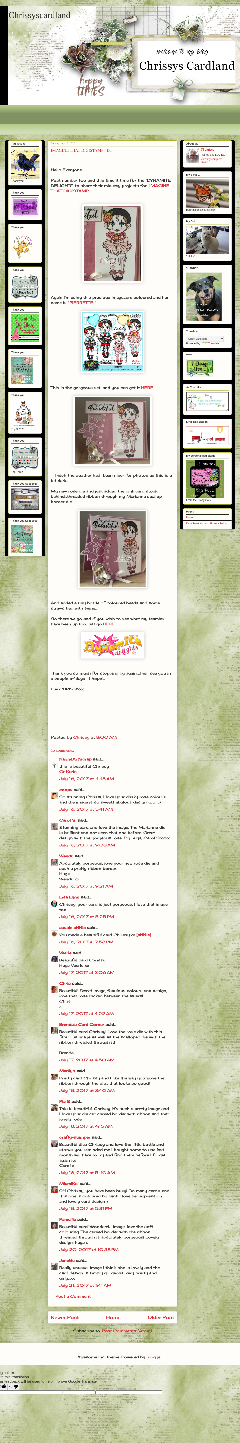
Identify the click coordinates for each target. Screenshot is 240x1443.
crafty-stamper (74, 1137)
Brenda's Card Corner (81, 1024)
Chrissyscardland (39, 15)
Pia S (64, 1101)
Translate (210, 343)
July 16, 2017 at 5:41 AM (86, 809)
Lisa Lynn (69, 897)
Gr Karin (68, 771)
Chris (65, 983)
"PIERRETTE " (82, 302)
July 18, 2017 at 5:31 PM (85, 1208)
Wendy (66, 856)
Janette (66, 1260)
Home (113, 1317)
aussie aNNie (72, 927)
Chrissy (209, 149)
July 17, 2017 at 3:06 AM (87, 972)
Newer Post (65, 1317)
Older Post (161, 1317)
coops (65, 789)
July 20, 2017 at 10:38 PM (89, 1249)
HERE (147, 387)
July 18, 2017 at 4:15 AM (86, 1126)
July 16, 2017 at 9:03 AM (87, 845)
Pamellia (67, 1219)
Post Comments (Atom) (127, 1330)
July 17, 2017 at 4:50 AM (87, 1060)
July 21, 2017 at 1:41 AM (85, 1285)
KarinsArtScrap (75, 759)
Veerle (65, 953)
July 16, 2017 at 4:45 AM (86, 778)
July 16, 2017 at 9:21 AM (86, 886)
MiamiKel (68, 1183)
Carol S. (67, 820)
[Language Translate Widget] (205, 339)
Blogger (154, 1357)
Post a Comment (73, 1296)
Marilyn (67, 1070)
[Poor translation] (14, 1387)
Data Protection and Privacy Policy (206, 523)
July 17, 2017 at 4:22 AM (86, 1013)
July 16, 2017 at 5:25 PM (86, 916)
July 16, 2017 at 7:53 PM (86, 942)
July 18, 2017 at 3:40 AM (87, 1090)
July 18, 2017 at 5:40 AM (87, 1172)
